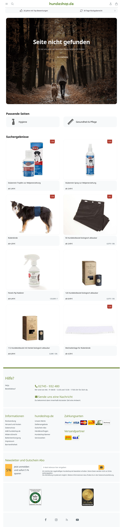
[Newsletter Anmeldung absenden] (101, 467)
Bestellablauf (10, 389)
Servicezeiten (40, 438)
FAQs (7, 385)
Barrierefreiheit (11, 444)
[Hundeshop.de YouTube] (77, 519)
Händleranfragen (41, 431)
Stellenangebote (41, 424)
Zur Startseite (61, 57)
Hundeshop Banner (42, 434)
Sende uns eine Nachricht (54, 397)
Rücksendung (10, 421)
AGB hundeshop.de (12, 431)
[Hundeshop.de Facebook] (45, 519)
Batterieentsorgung (13, 438)
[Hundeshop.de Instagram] (56, 519)
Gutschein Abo (40, 428)
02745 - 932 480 (47, 386)
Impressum (9, 441)
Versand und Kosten (13, 424)
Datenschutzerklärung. (106, 475)
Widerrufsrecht (11, 434)
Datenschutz (10, 428)
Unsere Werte (40, 421)
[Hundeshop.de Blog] (66, 519)
